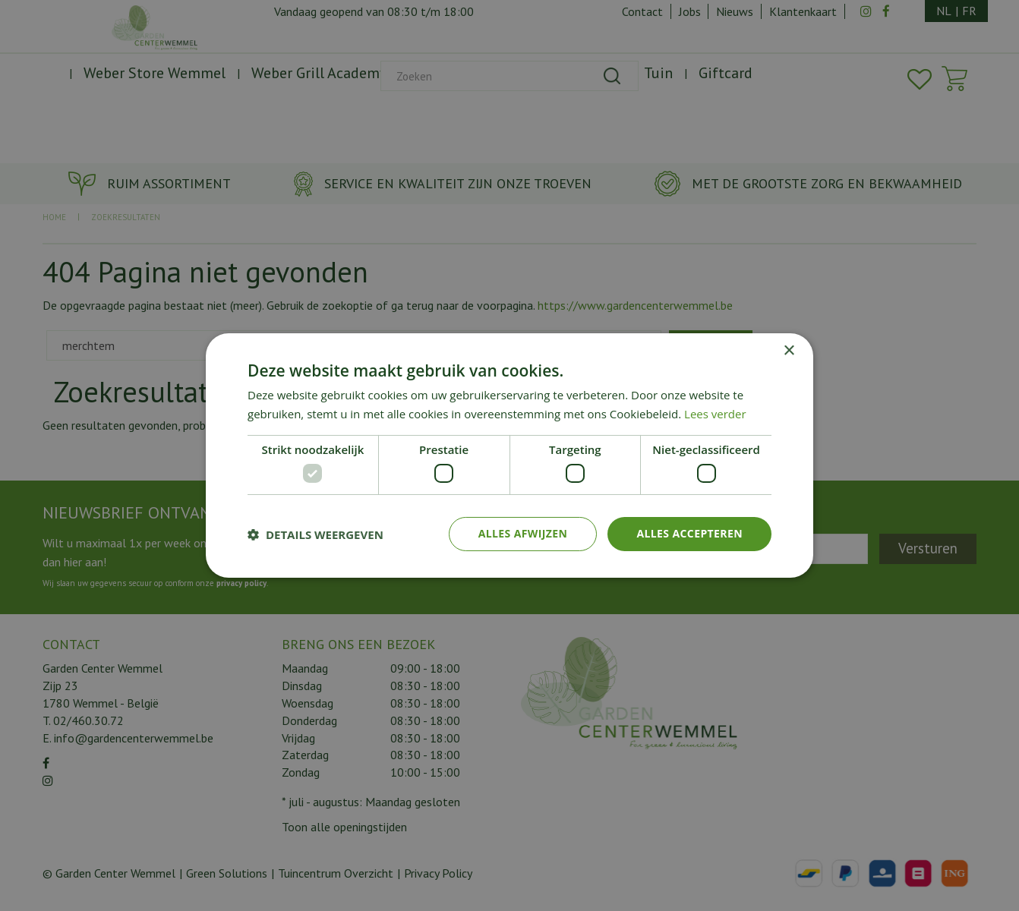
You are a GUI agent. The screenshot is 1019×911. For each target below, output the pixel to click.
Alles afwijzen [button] (523, 533)
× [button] (788, 351)
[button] (315, 534)
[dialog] (509, 455)
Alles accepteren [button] (689, 533)
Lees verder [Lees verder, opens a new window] (715, 413)
